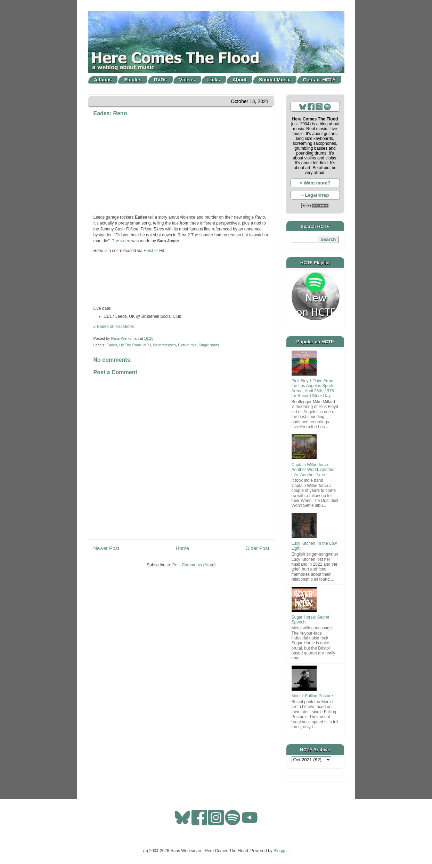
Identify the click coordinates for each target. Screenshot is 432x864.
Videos (187, 80)
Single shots (208, 345)
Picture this (187, 345)
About (239, 80)
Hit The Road (130, 345)
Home (182, 548)
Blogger (281, 850)
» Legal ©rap (315, 195)
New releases (164, 345)
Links (213, 80)
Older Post (257, 548)
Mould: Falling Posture (312, 695)
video (125, 240)
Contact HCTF (319, 80)
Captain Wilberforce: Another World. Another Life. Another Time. (313, 469)
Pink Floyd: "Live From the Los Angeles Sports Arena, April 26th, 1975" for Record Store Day (313, 388)
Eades (111, 345)
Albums (103, 80)
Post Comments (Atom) (194, 565)
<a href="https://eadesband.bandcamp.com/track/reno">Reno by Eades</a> (181, 279)
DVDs (160, 80)
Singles (132, 80)
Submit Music (275, 80)
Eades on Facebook (115, 326)
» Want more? (315, 183)
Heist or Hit (154, 250)
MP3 (147, 345)
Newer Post (106, 548)
